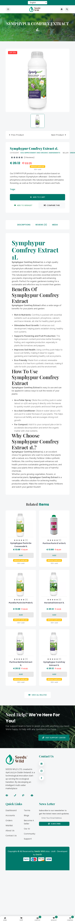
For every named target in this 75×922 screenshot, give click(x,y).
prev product (16, 135)
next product (58, 135)
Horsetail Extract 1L (54, 602)
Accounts (10, 815)
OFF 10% (12, 52)
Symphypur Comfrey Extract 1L (54, 664)
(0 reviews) (23, 157)
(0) (26, 540)
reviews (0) (41, 224)
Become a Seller (29, 822)
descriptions (23, 224)
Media (55, 224)
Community (29, 833)
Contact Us (11, 835)
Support (28, 838)
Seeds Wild (39, 851)
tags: (12, 189)
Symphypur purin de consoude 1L (20, 545)
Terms (27, 810)
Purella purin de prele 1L (21, 602)
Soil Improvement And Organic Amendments (40, 153)
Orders (9, 820)
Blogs (26, 815)
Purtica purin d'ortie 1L (54, 543)
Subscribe (54, 823)
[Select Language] (37, 2)
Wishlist (9, 825)
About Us (10, 830)
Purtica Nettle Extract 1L (20, 664)
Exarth (39, 854)
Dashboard (11, 810)
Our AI (27, 828)
